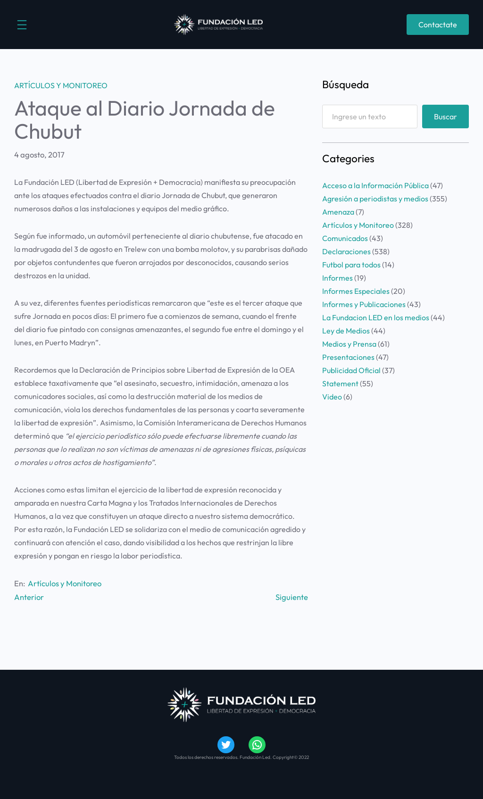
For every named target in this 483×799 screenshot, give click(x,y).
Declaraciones (346, 251)
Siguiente (291, 597)
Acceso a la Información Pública (375, 185)
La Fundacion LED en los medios (375, 317)
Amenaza (338, 211)
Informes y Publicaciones (364, 304)
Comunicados (345, 238)
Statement (340, 383)
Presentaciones (348, 357)
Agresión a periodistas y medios (375, 198)
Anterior (29, 597)
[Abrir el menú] (22, 25)
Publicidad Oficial (351, 370)
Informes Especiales (356, 291)
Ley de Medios (346, 330)
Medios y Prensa (349, 344)
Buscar (445, 116)
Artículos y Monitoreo (61, 85)
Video (332, 396)
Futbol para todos (351, 264)
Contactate (437, 24)
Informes (337, 278)
